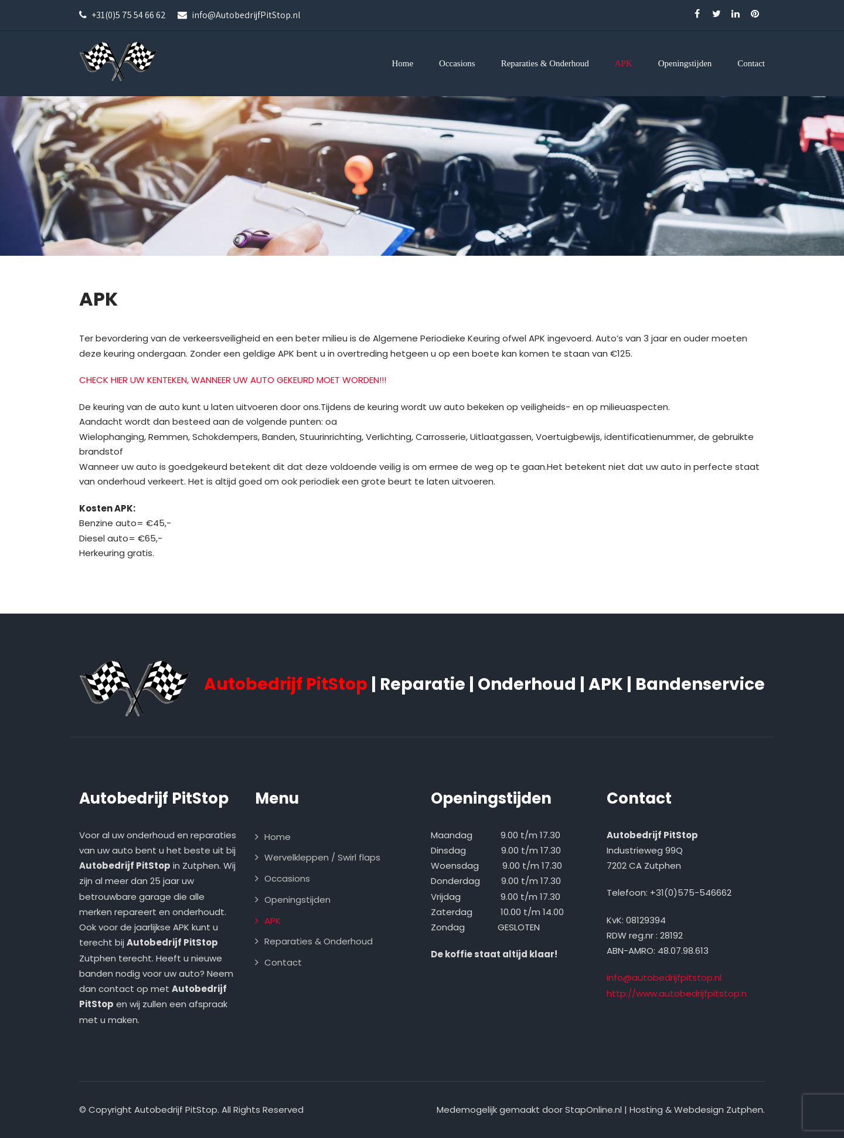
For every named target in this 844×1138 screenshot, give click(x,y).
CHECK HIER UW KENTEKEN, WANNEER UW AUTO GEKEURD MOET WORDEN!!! (232, 380)
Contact (751, 63)
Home (402, 63)
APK (623, 63)
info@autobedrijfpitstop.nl (664, 977)
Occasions (457, 63)
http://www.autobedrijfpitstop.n (677, 993)
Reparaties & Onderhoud (545, 63)
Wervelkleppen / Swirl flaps (322, 857)
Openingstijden (685, 63)
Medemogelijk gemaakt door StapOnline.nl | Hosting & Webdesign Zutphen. (601, 1109)
